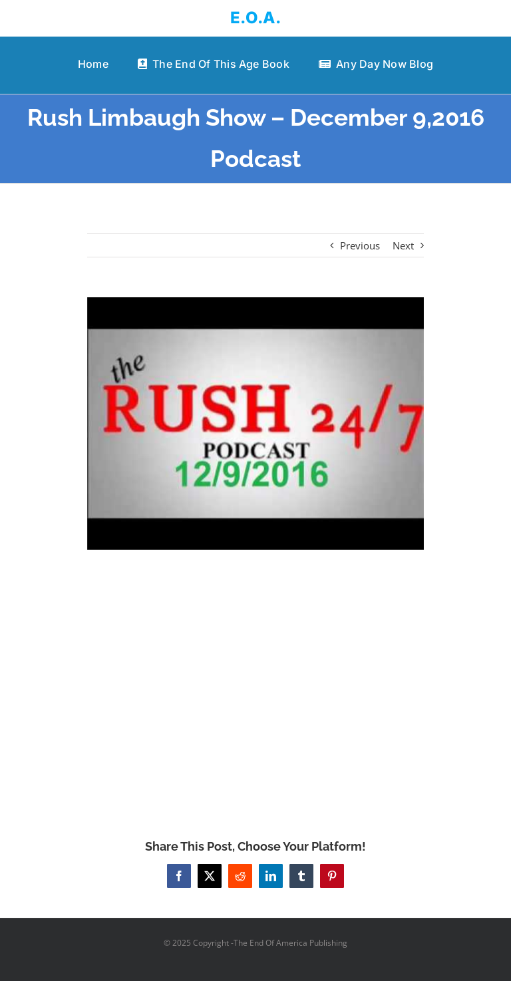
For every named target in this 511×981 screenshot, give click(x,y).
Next (403, 245)
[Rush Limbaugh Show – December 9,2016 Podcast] (256, 423)
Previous (360, 245)
